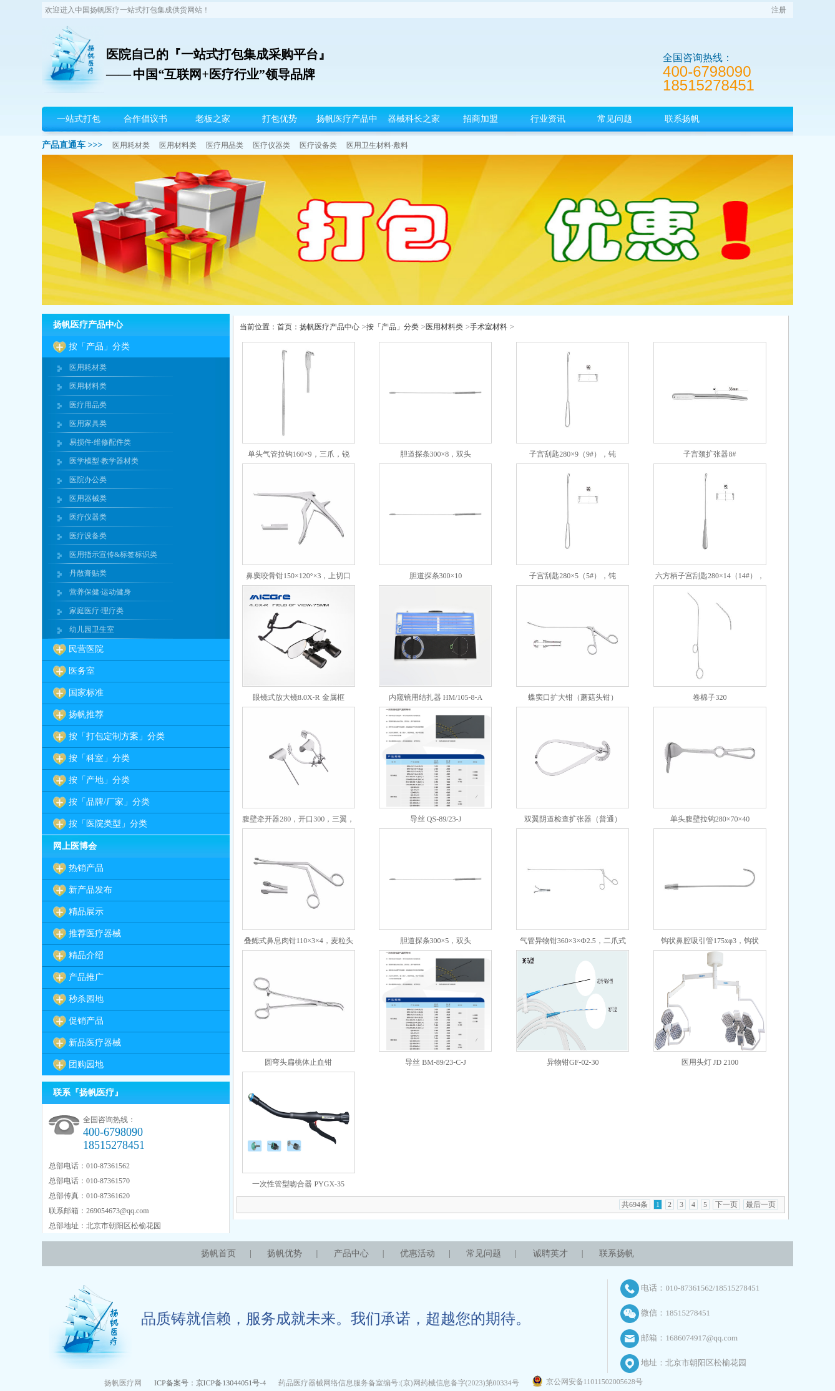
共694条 (635, 1204)
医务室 (82, 671)
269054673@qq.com (117, 1210)
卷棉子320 (709, 697)
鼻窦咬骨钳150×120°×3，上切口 (298, 575)
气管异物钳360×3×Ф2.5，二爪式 (573, 940)
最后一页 (761, 1204)
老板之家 (212, 119)
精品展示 (86, 911)
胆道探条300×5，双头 (436, 940)
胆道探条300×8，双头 (436, 454)
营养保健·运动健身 (100, 592)
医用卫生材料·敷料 (377, 145)
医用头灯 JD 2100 (709, 1062)
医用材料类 (178, 145)
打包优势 (279, 119)
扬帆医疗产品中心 (347, 131)
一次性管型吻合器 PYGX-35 (298, 1184)
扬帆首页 (218, 1253)
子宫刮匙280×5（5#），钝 (572, 575)
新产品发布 (90, 889)
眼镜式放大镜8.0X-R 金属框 (298, 697)
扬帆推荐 (86, 714)
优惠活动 (417, 1253)
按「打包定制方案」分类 (117, 736)
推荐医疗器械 (95, 933)
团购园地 (86, 1064)
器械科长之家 (414, 119)
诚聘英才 (550, 1253)
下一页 (726, 1204)
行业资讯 (547, 119)
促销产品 (86, 1020)
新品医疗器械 (95, 1042)
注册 (778, 10)
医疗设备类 (318, 145)
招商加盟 (480, 119)
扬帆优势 (284, 1253)
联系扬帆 (682, 119)
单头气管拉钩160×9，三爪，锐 (298, 454)
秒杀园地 (86, 999)
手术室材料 (488, 326)
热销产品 (86, 868)
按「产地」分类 (99, 780)
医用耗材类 (131, 145)
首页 (284, 326)
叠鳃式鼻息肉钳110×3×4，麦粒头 (298, 940)
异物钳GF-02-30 (572, 1062)
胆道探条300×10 (435, 575)
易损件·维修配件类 (100, 442)
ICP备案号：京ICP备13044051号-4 (210, 1383)
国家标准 (86, 692)
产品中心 (351, 1253)
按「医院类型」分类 (108, 823)
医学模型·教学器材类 (104, 461)
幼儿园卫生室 (91, 629)
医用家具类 (88, 423)
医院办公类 (88, 479)
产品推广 (86, 977)
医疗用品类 (224, 145)
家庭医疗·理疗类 (96, 610)
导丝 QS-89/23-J (435, 819)
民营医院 (86, 649)
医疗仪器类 (271, 145)
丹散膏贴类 (88, 573)
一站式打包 (78, 119)
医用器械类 (88, 498)
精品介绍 (86, 955)
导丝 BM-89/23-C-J (435, 1062)
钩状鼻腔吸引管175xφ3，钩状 (710, 940)
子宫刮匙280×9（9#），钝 (572, 454)
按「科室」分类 (99, 758)
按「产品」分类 (99, 346)
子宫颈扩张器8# (709, 454)
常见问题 (614, 119)
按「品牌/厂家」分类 (109, 802)
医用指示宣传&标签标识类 (113, 554)
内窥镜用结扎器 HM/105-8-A (435, 697)
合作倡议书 (145, 119)
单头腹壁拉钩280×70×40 (710, 819)
